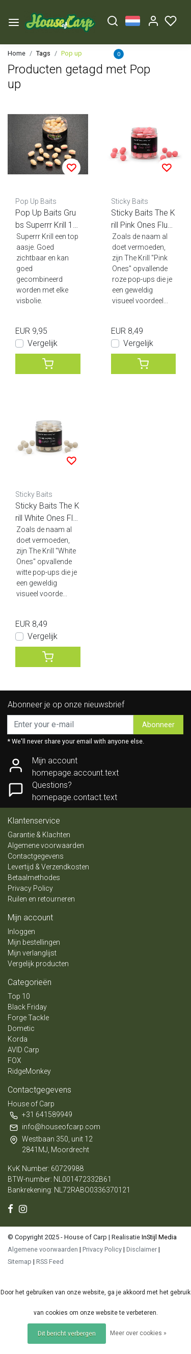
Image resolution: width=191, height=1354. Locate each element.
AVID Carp (23, 1050)
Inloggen (21, 931)
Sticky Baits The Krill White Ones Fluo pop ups (47, 512)
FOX (14, 1060)
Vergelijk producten (38, 964)
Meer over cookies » (138, 1333)
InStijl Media (158, 1237)
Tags (43, 53)
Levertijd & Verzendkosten (48, 867)
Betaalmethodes (34, 877)
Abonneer (158, 725)
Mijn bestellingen (34, 942)
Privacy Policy (30, 888)
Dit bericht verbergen (67, 1333)
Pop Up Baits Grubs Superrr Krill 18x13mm (46, 219)
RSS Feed (50, 1261)
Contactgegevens (36, 856)
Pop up (71, 53)
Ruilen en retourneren (41, 899)
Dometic (21, 1028)
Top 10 (19, 996)
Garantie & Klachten (39, 835)
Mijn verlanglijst (32, 953)
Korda (18, 1039)
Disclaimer (141, 1249)
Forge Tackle (28, 1018)
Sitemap (20, 1261)
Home (16, 53)
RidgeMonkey (29, 1071)
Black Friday (27, 1007)
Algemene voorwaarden (46, 845)
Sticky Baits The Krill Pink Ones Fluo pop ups (143, 219)
